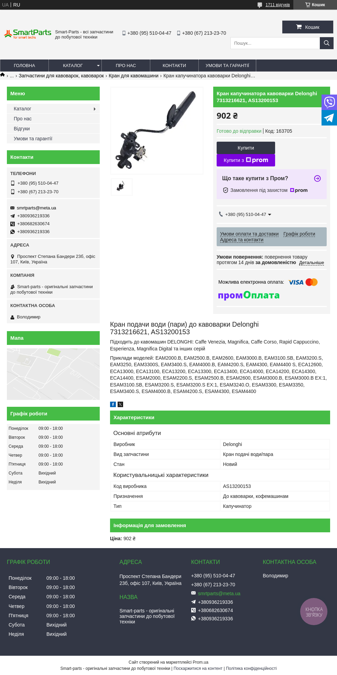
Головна (24, 65)
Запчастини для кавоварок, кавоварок (61, 75)
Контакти (174, 65)
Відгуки (22, 128)
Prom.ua (200, 662)
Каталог (73, 65)
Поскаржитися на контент (198, 668)
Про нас (126, 65)
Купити (246, 148)
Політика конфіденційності (251, 668)
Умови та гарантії (227, 65)
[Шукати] (327, 43)
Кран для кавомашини (133, 75)
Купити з (246, 160)
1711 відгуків (277, 4)
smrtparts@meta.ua (36, 207)
